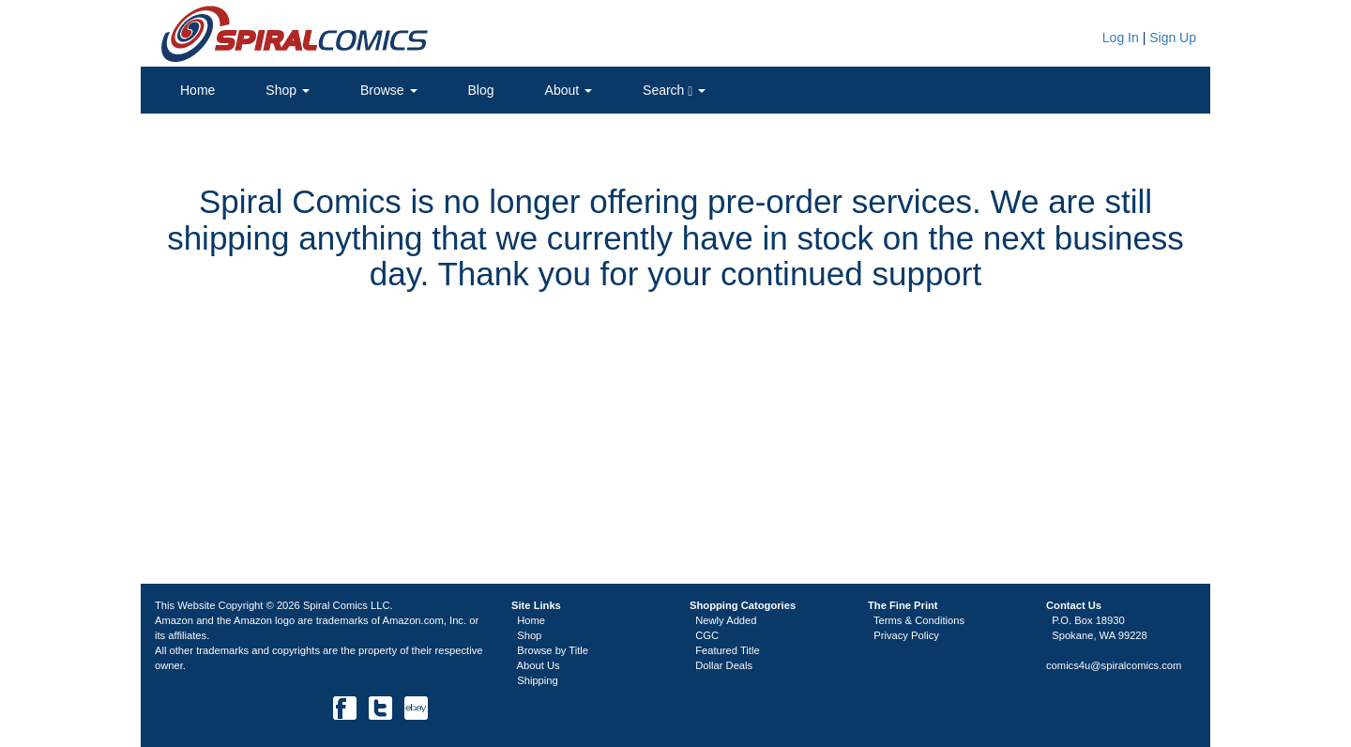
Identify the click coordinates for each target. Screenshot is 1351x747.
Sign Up (1172, 37)
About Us (538, 665)
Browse (388, 90)
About (568, 90)
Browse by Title (552, 650)
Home (197, 90)
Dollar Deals (723, 665)
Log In (1119, 37)
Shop (288, 90)
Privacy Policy (906, 635)
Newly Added (725, 620)
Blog (481, 90)
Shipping (537, 680)
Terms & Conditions (918, 620)
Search (674, 91)
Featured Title (727, 650)
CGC (707, 635)
